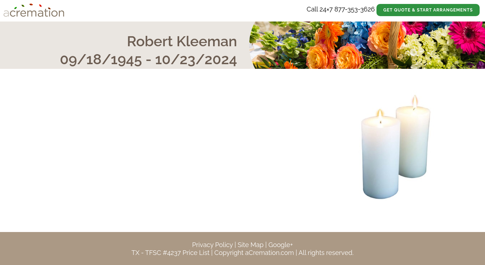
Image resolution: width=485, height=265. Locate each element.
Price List (196, 252)
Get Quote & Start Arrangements (428, 10)
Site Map (250, 245)
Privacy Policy (212, 245)
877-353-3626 (354, 9)
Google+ (280, 245)
